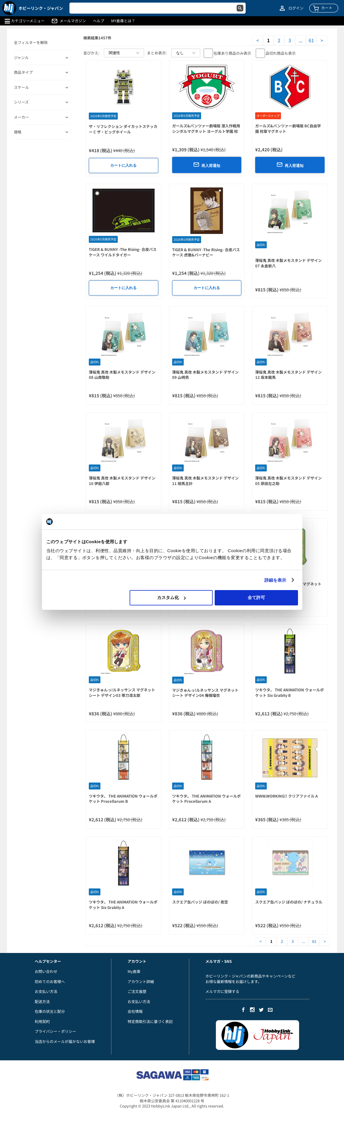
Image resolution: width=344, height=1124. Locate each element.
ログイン (295, 8)
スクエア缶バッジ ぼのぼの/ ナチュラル (288, 902)
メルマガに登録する (222, 991)
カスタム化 (171, 597)
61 (311, 40)
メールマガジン (73, 20)
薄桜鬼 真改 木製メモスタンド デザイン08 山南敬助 (122, 374)
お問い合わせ (46, 971)
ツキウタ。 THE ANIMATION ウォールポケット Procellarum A (206, 798)
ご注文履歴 (137, 991)
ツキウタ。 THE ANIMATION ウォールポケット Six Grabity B (289, 692)
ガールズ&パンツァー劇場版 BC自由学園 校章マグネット (288, 128)
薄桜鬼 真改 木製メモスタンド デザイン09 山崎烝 (205, 374)
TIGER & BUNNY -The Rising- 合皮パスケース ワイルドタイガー (123, 252)
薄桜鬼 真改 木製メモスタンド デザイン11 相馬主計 (205, 480)
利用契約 (42, 1021)
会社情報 (135, 1011)
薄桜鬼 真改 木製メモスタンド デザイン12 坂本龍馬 (288, 374)
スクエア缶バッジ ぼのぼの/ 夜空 (200, 902)
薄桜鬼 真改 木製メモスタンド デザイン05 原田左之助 (288, 480)
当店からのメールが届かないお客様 (65, 1041)
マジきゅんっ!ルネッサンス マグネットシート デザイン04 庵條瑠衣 (205, 692)
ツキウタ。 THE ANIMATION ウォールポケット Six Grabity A (123, 904)
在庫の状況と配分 (50, 1011)
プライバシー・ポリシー (55, 1031)
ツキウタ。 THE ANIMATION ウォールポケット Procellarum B (123, 798)
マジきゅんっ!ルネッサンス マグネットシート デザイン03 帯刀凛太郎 (122, 692)
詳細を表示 (275, 580)
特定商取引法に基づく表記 (150, 1021)
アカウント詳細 (141, 981)
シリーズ (21, 102)
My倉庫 (134, 971)
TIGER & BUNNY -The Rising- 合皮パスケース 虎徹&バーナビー (206, 252)
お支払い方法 (46, 991)
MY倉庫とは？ (123, 20)
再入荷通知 (206, 164)
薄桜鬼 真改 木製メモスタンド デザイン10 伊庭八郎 (122, 480)
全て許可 (256, 597)
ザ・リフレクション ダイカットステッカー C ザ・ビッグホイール (123, 129)
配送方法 (42, 1001)
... (300, 40)
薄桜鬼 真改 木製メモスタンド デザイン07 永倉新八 (288, 263)
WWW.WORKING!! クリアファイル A (286, 796)
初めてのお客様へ (50, 981)
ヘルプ (98, 20)
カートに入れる (123, 165)
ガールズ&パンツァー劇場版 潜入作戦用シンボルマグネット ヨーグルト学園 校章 (206, 131)
